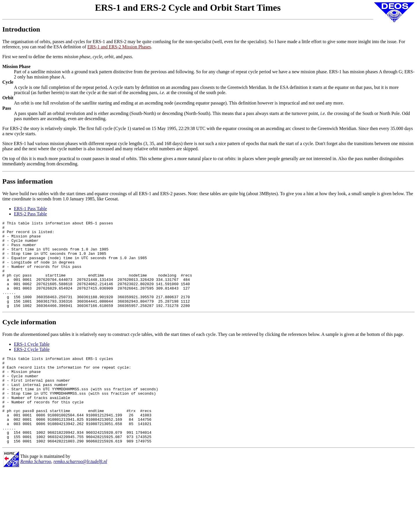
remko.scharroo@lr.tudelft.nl (80, 496)
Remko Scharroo (35, 496)
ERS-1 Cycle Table (32, 361)
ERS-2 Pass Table (30, 213)
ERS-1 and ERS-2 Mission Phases (119, 46)
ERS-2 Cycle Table (32, 366)
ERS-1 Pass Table (30, 208)
